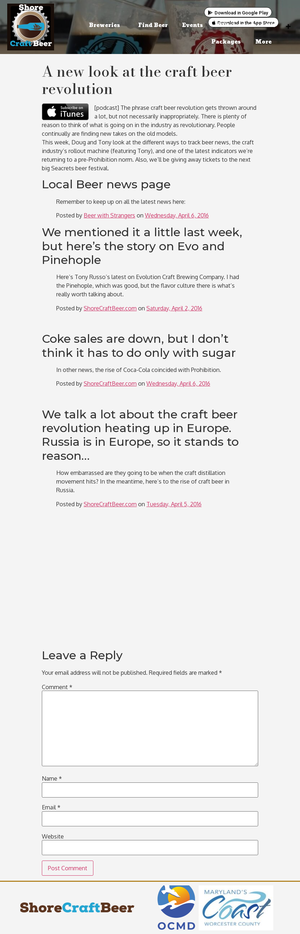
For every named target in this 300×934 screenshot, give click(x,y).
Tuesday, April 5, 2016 (174, 504)
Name (52, 778)
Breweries (106, 25)
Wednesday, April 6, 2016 (177, 215)
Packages (226, 41)
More (265, 41)
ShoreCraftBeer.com (110, 308)
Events (192, 25)
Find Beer (153, 25)
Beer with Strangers (109, 215)
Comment (57, 687)
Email (51, 807)
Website (53, 836)
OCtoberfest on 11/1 (246, 25)
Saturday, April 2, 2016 (174, 308)
